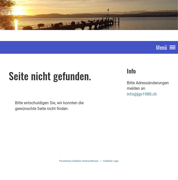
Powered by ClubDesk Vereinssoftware (78, 161)
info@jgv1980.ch (142, 94)
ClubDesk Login (111, 161)
